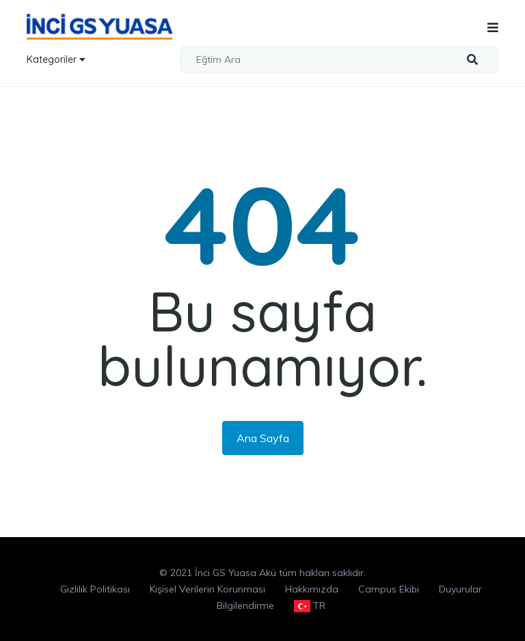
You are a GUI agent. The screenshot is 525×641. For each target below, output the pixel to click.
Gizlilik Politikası (95, 589)
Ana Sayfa (263, 438)
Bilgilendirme (245, 605)
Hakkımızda (311, 589)
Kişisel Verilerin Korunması (207, 589)
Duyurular (460, 589)
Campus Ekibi (388, 589)
